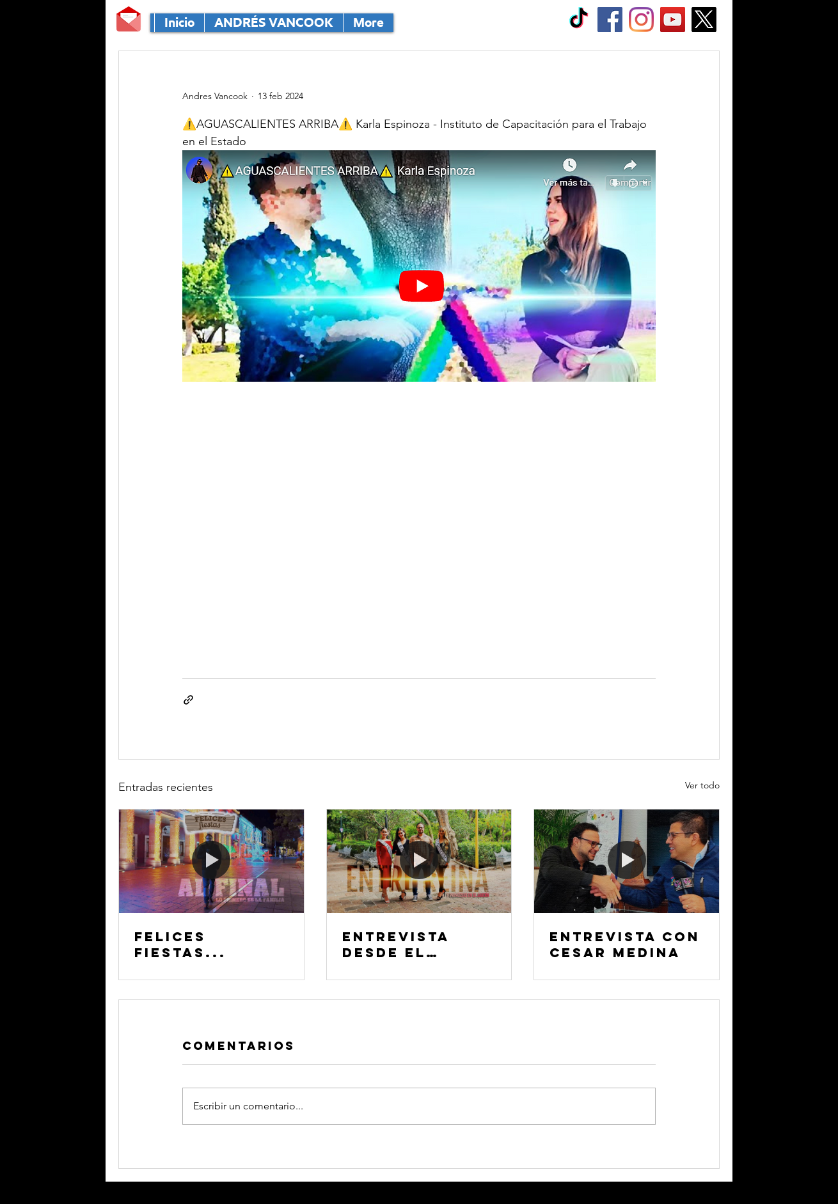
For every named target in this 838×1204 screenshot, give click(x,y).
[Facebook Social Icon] (609, 19)
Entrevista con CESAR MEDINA (624, 944)
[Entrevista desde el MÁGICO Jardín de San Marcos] (419, 861)
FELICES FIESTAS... (180, 944)
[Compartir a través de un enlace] (188, 700)
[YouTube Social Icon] (672, 19)
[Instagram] (641, 19)
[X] (704, 19)
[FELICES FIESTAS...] (211, 861)
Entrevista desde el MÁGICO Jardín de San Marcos (414, 944)
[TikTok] (578, 19)
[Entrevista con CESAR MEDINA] (626, 861)
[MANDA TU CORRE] (128, 19)
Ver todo (702, 785)
